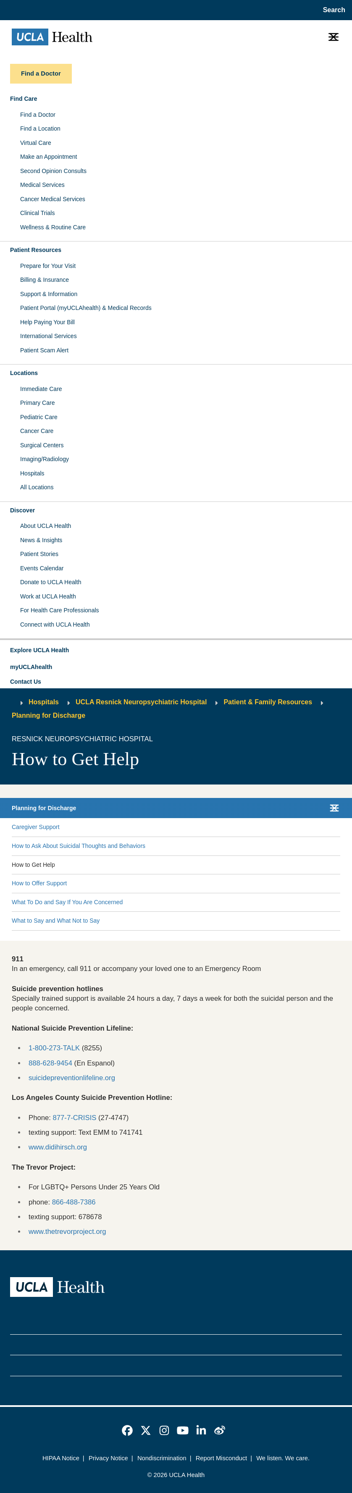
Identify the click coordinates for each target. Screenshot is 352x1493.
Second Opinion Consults (53, 171)
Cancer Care (36, 431)
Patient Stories (39, 554)
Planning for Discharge (48, 715)
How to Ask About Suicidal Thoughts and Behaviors (78, 845)
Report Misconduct (221, 1458)
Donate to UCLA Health (50, 582)
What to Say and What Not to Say (56, 920)
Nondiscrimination (162, 1458)
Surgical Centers (42, 445)
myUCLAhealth (31, 667)
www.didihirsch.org (58, 1147)
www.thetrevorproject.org (67, 1232)
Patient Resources (35, 250)
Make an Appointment (48, 156)
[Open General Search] (332, 10)
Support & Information (48, 294)
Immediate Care (41, 389)
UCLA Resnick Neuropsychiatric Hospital (141, 702)
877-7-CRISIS (75, 1118)
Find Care (23, 98)
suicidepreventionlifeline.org (72, 1078)
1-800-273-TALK (54, 1048)
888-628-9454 (50, 1063)
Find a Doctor (37, 114)
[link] (127, 1430)
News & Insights (41, 540)
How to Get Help (33, 864)
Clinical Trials (37, 213)
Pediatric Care (39, 417)
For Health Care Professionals (59, 610)
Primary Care (37, 402)
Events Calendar (42, 568)
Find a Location (40, 128)
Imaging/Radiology (44, 459)
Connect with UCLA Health (55, 624)
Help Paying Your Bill (47, 322)
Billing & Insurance (44, 279)
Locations (24, 373)
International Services (48, 336)
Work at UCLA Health (48, 596)
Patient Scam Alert (44, 350)
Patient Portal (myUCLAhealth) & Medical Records (86, 307)
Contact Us (25, 681)
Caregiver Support (36, 827)
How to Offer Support (39, 883)
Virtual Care (35, 142)
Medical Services (42, 184)
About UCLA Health (45, 525)
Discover (22, 510)
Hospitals (32, 473)
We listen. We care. (283, 1458)
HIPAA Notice (60, 1458)
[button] (176, 650)
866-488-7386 (74, 1202)
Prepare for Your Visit (48, 265)
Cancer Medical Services (52, 199)
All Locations (36, 487)
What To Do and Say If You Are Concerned (67, 902)
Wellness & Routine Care (53, 227)
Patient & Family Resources (267, 702)
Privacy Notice (108, 1458)
